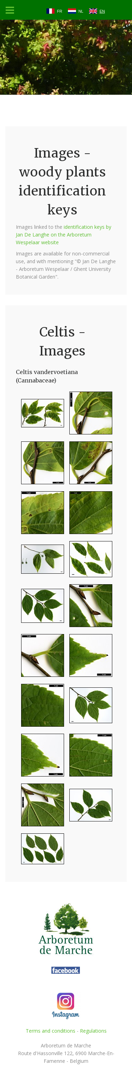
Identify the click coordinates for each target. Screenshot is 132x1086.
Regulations (93, 1030)
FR (59, 11)
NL (80, 11)
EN (102, 11)
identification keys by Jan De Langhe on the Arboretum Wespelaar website (63, 235)
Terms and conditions (50, 1030)
